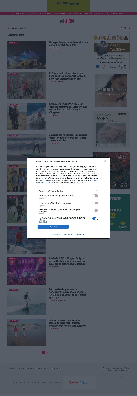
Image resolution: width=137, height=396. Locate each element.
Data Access (68, 234)
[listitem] (68, 191)
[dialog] (68, 198)
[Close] (105, 162)
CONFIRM (53, 227)
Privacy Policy (80, 234)
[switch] (95, 195)
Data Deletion (56, 234)
